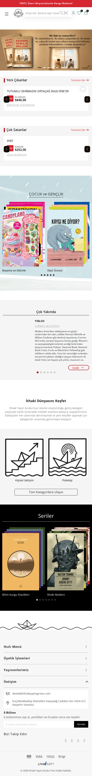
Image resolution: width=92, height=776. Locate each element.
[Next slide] (87, 99)
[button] (39, 67)
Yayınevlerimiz (46, 670)
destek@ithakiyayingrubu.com (31, 693)
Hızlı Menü (46, 647)
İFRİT (10, 141)
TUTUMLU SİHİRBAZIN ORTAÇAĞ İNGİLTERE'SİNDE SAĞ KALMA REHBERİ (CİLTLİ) (38, 91)
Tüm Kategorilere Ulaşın (46, 492)
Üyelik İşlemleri (46, 658)
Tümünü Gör (80, 80)
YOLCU (40, 321)
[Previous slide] (6, 99)
